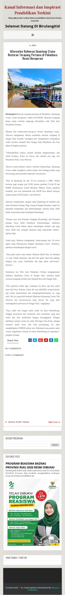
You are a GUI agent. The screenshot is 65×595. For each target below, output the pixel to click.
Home (26, 422)
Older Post (52, 422)
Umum (34, 45)
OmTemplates (30, 588)
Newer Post (14, 422)
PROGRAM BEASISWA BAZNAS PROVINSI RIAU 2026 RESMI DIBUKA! (30, 465)
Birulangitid (11, 114)
